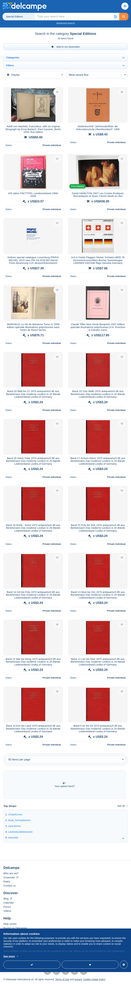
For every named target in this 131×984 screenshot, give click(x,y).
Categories (12, 57)
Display (13, 74)
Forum (7, 906)
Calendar (8, 902)
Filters (10, 65)
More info (8, 956)
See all (122, 806)
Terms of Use (62, 979)
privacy (78, 979)
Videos (7, 910)
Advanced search (65, 23)
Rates (6, 881)
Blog (7, 898)
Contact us (9, 885)
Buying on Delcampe (15, 927)
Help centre (10, 923)
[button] (115, 16)
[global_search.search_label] (77, 16)
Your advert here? (65, 785)
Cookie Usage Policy (94, 979)
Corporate (10, 877)
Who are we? (10, 873)
